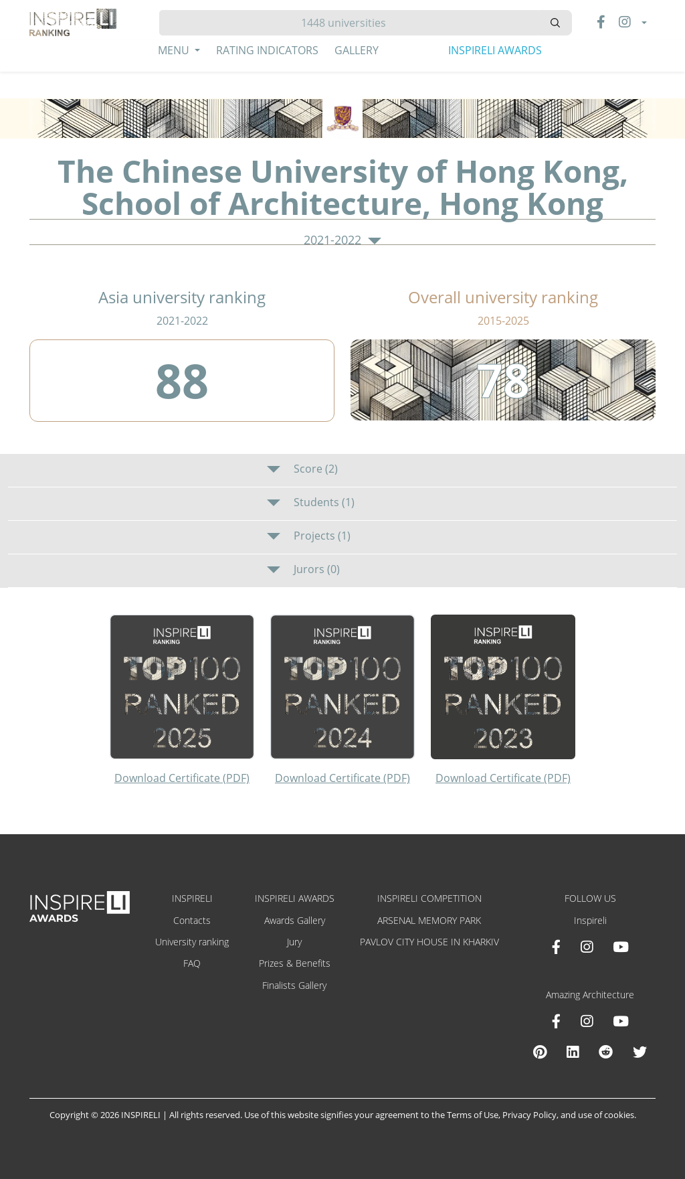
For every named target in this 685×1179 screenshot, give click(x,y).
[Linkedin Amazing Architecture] (572, 1052)
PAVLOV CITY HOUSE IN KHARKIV (429, 941)
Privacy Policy (529, 1115)
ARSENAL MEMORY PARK (429, 920)
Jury (294, 941)
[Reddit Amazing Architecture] (605, 1052)
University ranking (192, 941)
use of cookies (606, 1115)
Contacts (192, 920)
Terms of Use (472, 1115)
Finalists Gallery (294, 985)
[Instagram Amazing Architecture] (586, 1021)
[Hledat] (349, 22)
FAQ (192, 963)
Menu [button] (175, 50)
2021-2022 (342, 240)
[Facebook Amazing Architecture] (556, 1021)
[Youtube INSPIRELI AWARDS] (621, 947)
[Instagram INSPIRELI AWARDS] (586, 947)
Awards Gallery (294, 920)
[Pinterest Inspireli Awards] (539, 1052)
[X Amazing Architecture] (640, 1052)
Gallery (356, 50)
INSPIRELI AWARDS (495, 50)
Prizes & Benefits (294, 963)
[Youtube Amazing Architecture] (621, 1021)
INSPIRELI (192, 898)
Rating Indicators (267, 50)
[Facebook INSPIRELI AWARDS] (556, 947)
